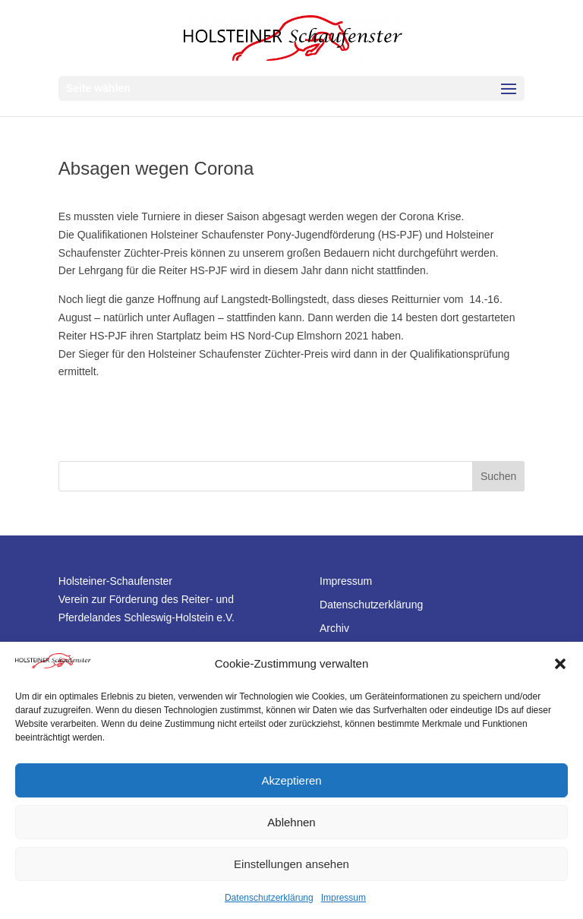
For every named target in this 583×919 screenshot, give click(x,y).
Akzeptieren (291, 780)
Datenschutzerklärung (269, 897)
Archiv (334, 628)
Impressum (343, 897)
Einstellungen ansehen (291, 863)
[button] (560, 663)
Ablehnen (291, 822)
